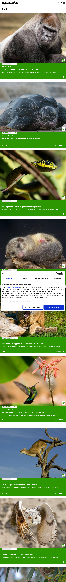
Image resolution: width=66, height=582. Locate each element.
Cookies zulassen (53, 307)
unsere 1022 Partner (13, 287)
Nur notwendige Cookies (32, 307)
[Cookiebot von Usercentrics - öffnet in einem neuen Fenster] (56, 273)
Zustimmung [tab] (9, 278)
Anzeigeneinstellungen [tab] (41, 278)
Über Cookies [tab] (57, 278)
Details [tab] (25, 278)
